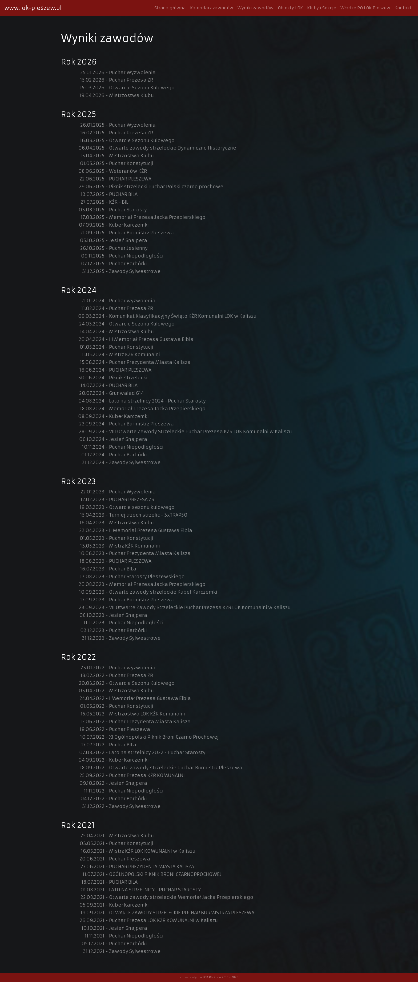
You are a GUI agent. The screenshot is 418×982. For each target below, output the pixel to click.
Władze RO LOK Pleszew (365, 7)
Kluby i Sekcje (321, 7)
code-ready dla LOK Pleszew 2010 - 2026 (209, 977)
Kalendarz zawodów (211, 7)
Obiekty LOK (290, 7)
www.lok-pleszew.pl (33, 8)
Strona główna (170, 7)
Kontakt (403, 7)
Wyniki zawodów (256, 7)
